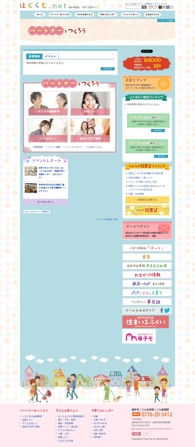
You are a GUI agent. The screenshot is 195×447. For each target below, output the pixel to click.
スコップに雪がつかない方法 (143, 182)
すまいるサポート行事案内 (37, 211)
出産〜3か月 (100, 419)
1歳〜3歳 (98, 430)
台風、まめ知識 (136, 194)
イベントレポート (73, 147)
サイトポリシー (166, 429)
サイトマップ (160, 4)
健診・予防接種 (65, 423)
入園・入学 (63, 433)
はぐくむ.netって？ (139, 429)
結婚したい (27, 419)
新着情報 (34, 56)
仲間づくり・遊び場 (68, 426)
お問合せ (148, 4)
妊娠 (96, 416)
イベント (50, 56)
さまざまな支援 (65, 440)
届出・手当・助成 (66, 419)
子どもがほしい (30, 423)
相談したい (63, 437)
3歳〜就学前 (100, 433)
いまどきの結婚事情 (32, 416)
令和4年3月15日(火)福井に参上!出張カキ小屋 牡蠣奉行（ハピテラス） (52, 187)
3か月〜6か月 (100, 423)
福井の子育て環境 (31, 426)
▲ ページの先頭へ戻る (107, 219)
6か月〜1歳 (99, 426)
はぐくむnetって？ (133, 4)
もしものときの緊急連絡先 (71, 416)
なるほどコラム (94, 147)
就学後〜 (98, 437)
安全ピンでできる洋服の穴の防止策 (146, 173)
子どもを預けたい (66, 430)
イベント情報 (53, 147)
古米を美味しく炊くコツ (140, 177)
